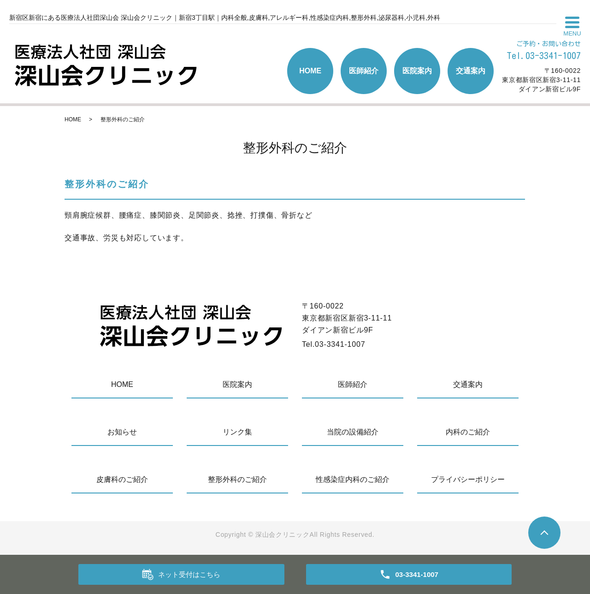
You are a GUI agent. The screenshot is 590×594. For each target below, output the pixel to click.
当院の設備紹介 (352, 432)
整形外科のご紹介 (237, 479)
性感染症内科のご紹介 (352, 479)
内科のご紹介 (468, 432)
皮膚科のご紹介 (122, 479)
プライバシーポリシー (468, 479)
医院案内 (417, 71)
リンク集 (237, 432)
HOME (310, 71)
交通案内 (470, 71)
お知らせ (122, 432)
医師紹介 (363, 71)
